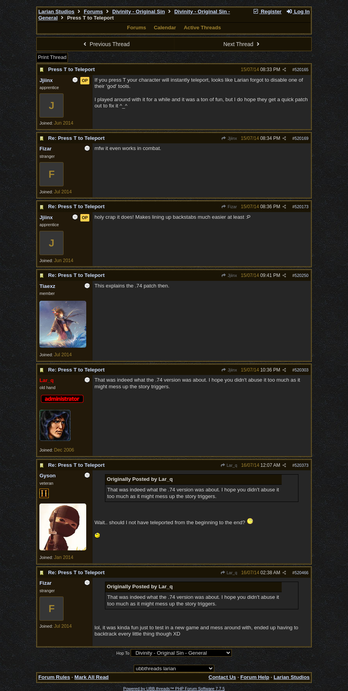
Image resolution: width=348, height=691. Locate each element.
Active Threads (202, 27)
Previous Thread (105, 44)
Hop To (123, 653)
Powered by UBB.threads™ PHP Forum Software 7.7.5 (174, 688)
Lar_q (228, 465)
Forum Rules (54, 677)
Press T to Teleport (71, 69)
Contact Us (222, 677)
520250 (302, 275)
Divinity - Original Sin (138, 11)
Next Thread (243, 44)
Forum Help (254, 677)
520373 (302, 465)
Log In (297, 11)
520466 (302, 572)
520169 (302, 138)
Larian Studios (56, 11)
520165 (302, 69)
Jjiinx (229, 138)
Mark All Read (92, 677)
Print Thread (52, 57)
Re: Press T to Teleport (76, 138)
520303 (302, 370)
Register (267, 11)
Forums (93, 11)
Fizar (229, 206)
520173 (302, 206)
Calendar (165, 27)
